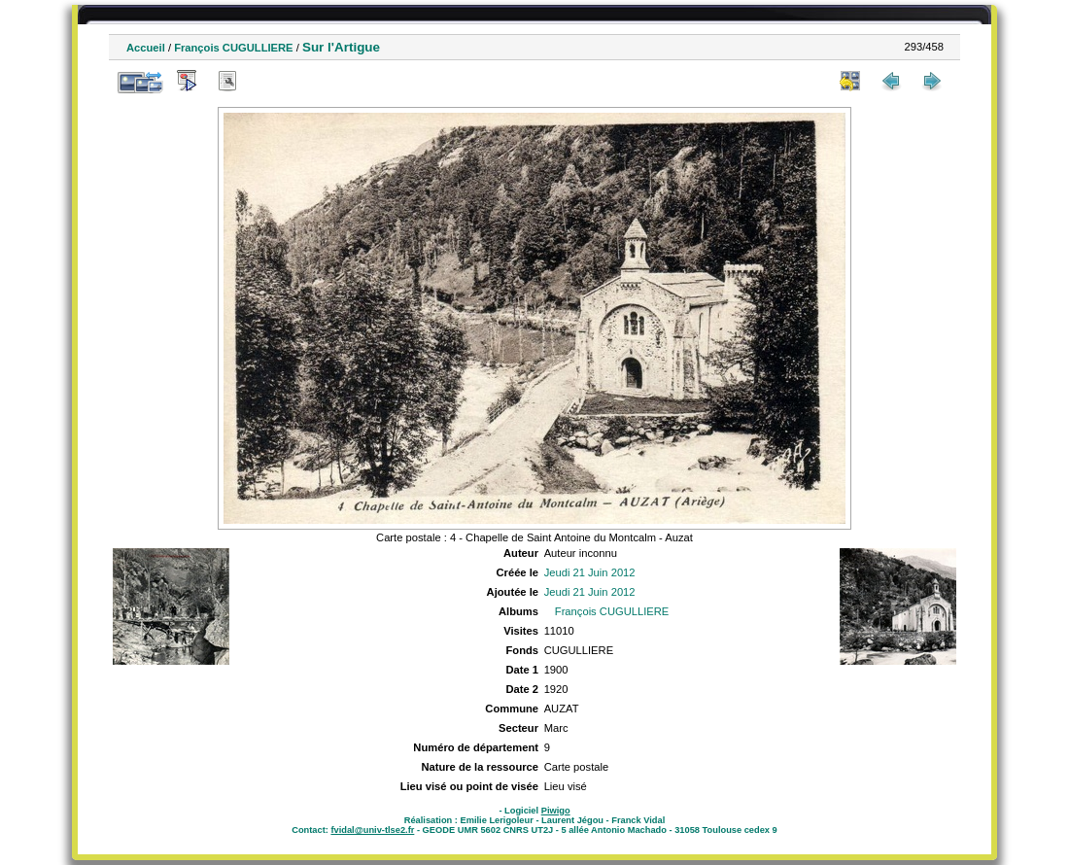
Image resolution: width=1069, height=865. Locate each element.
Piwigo (555, 810)
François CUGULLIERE (233, 47)
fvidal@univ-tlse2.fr (372, 830)
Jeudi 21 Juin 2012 (590, 572)
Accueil (145, 47)
